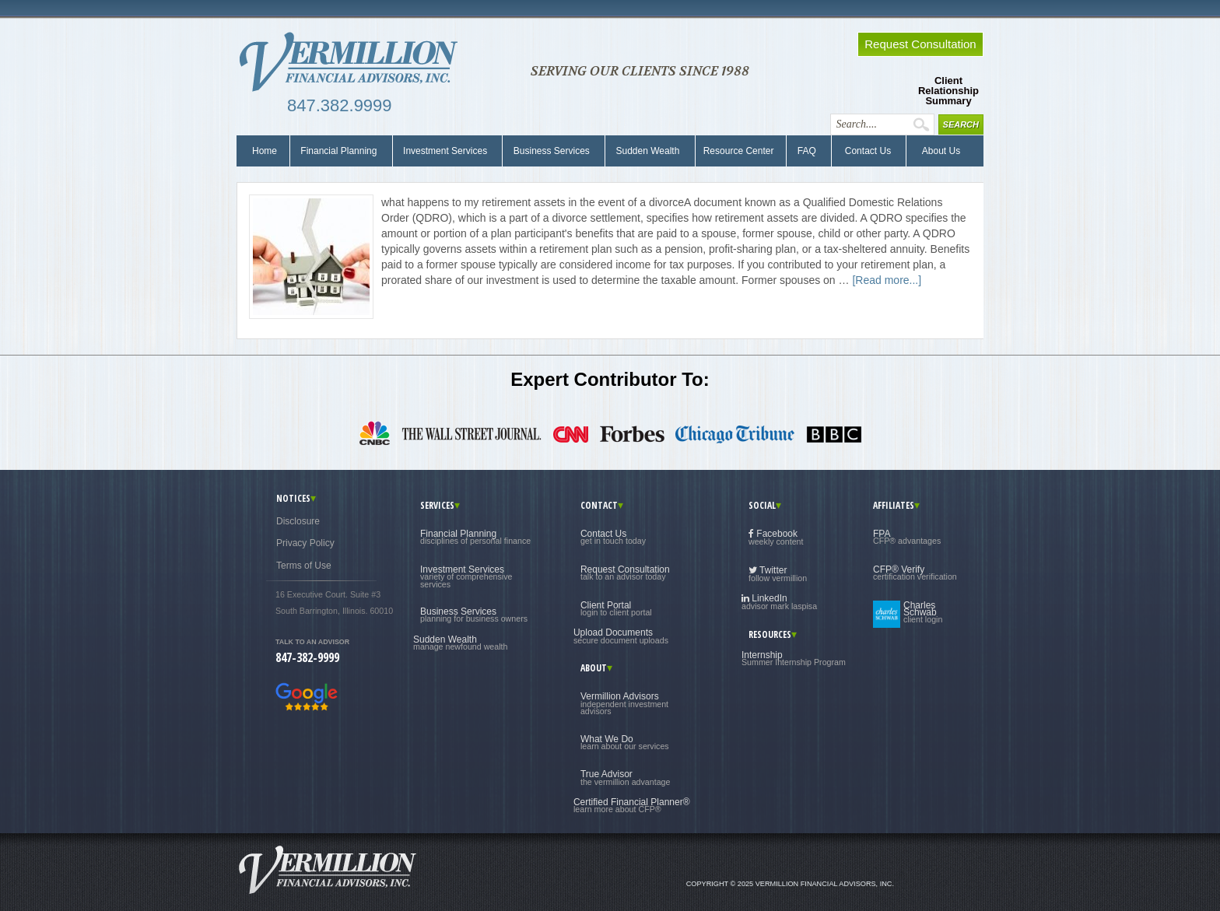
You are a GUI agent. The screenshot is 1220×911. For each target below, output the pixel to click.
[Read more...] (886, 280)
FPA (907, 536)
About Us (937, 150)
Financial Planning (339, 150)
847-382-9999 (307, 657)
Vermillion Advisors (624, 703)
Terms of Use (303, 565)
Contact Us (866, 150)
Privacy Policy (305, 543)
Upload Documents (620, 635)
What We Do (624, 742)
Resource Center (738, 150)
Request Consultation (625, 572)
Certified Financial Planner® (631, 805)
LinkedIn (779, 602)
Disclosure (298, 521)
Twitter (777, 574)
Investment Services (445, 150)
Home (264, 150)
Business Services (551, 150)
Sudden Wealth (647, 150)
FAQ (806, 150)
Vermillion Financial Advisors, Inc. (353, 62)
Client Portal (616, 608)
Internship (793, 658)
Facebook (776, 537)
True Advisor (625, 777)
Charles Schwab (922, 612)
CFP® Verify (915, 572)
